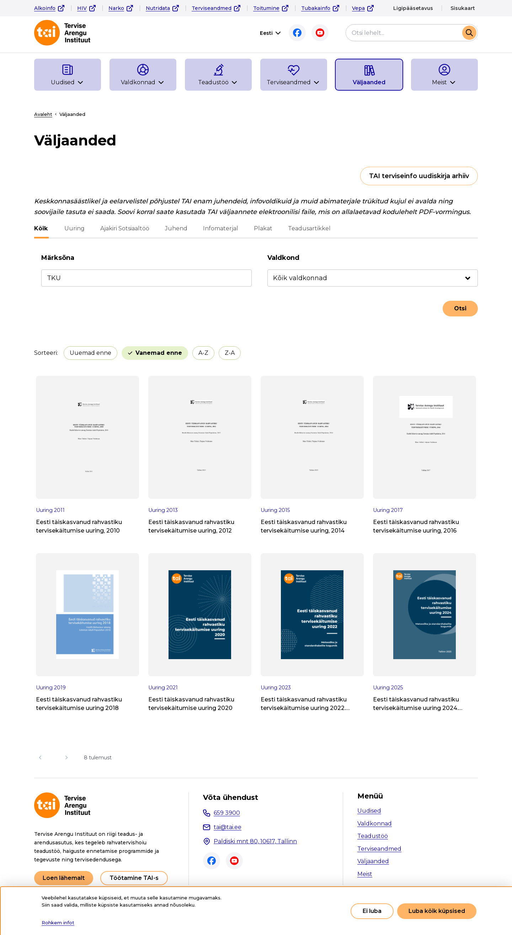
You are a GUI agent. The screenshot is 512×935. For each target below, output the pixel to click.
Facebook (297, 32)
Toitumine (266, 8)
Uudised (369, 810)
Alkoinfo (44, 8)
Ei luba (372, 911)
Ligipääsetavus (413, 8)
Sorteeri (45, 352)
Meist (364, 874)
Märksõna (57, 258)
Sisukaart (462, 8)
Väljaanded (373, 861)
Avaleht (43, 114)
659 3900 (227, 813)
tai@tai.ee (227, 827)
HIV (82, 8)
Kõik (41, 228)
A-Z (203, 352)
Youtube (320, 32)
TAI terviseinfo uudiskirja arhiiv (419, 176)
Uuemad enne (90, 352)
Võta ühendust (230, 797)
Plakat (262, 228)
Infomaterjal (219, 228)
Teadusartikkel (308, 228)
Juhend (175, 228)
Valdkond (283, 258)
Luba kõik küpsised (437, 911)
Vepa (358, 8)
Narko (116, 8)
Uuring (73, 228)
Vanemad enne (158, 352)
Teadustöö (372, 836)
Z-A (230, 352)
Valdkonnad (374, 823)
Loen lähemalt (64, 878)
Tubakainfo (315, 8)
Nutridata (158, 8)
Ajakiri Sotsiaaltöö (123, 228)
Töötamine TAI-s (134, 878)
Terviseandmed (211, 8)
